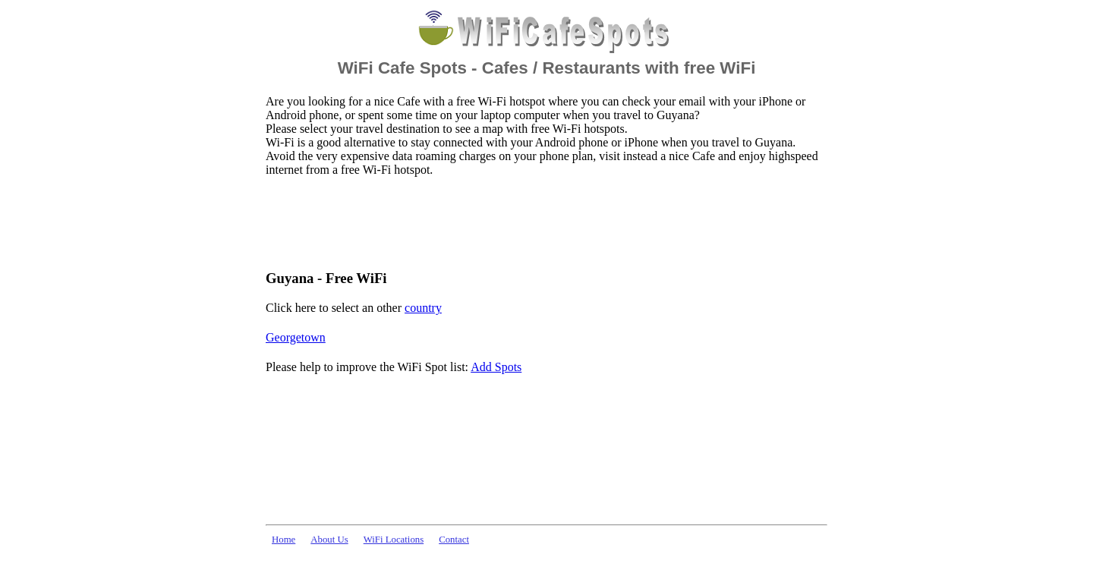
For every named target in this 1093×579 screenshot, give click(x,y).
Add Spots (496, 366)
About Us (329, 539)
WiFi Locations (394, 539)
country (423, 307)
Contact (454, 539)
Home (283, 539)
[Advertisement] (542, 222)
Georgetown (296, 337)
